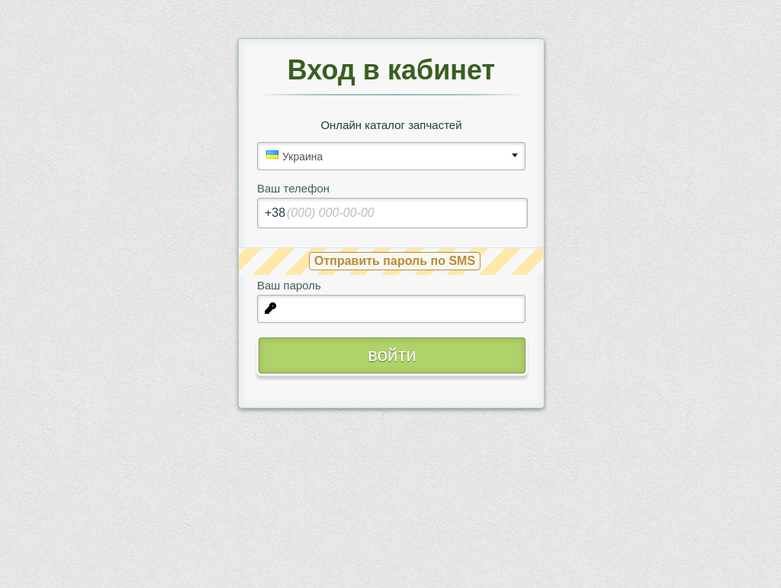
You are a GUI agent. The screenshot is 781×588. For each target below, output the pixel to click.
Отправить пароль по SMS (394, 260)
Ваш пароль (289, 285)
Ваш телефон (293, 188)
